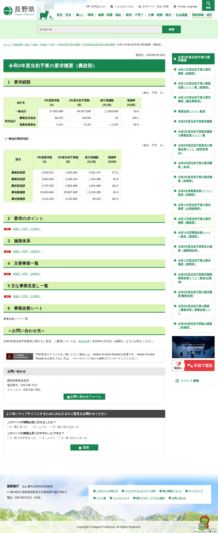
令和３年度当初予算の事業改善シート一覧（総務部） (194, 85)
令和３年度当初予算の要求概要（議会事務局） (194, 99)
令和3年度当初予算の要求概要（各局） (195, 165)
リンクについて (121, 498)
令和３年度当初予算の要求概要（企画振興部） (194, 206)
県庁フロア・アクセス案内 (150, 498)
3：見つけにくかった (74, 437)
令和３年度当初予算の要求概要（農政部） (194, 220)
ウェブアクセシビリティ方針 (140, 491)
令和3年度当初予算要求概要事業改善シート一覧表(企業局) (195, 278)
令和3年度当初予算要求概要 (195, 121)
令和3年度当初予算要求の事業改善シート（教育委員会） (195, 149)
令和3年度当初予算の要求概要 (99, 44)
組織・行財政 (40, 44)
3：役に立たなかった (66, 426)
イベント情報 (191, 382)
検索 (208, 7)
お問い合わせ (179, 498)
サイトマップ (195, 491)
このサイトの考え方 (107, 491)
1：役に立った (19, 426)
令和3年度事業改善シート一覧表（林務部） (195, 192)
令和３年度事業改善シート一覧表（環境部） (194, 234)
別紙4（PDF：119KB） (27, 296)
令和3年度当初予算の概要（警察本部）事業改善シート (194, 310)
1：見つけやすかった (23, 437)
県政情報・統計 (21, 44)
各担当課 (84, 341)
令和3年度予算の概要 (68, 44)
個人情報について (172, 491)
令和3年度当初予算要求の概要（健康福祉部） (195, 248)
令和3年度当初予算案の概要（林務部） (195, 325)
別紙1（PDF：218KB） (27, 229)
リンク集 (101, 498)
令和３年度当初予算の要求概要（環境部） (194, 262)
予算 (52, 44)
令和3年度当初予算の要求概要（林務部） (195, 179)
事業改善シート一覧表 (191, 111)
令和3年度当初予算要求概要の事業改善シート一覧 (195, 133)
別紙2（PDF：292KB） (27, 251)
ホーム (7, 44)
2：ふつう (40, 426)
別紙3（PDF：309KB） (27, 273)
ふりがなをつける (124, 6)
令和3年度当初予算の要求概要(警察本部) (195, 294)
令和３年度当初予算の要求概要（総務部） (194, 71)
